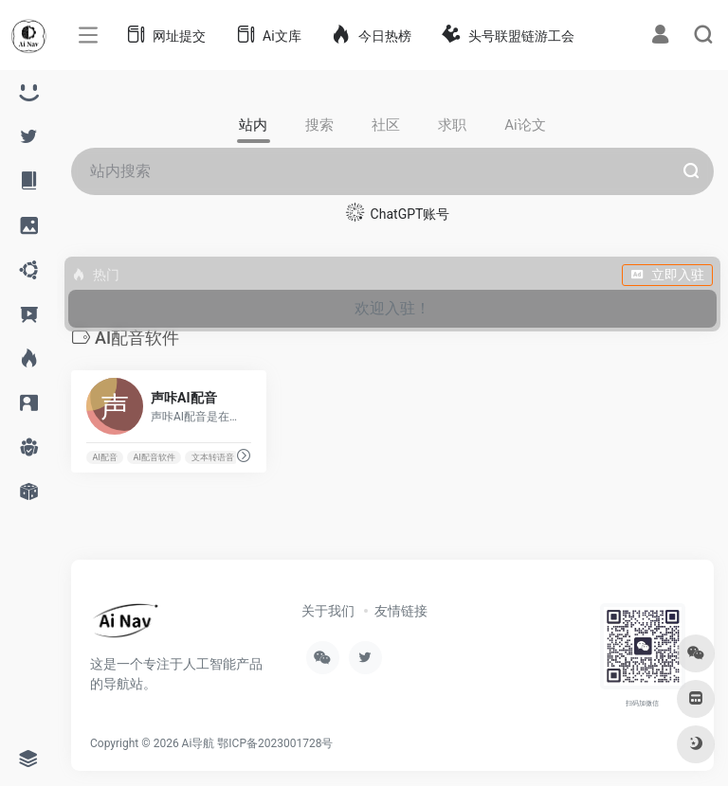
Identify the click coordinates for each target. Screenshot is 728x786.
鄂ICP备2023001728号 (275, 743)
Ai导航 (198, 743)
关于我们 (328, 610)
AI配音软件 (154, 457)
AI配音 (104, 457)
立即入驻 (667, 274)
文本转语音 (212, 457)
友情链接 (401, 610)
